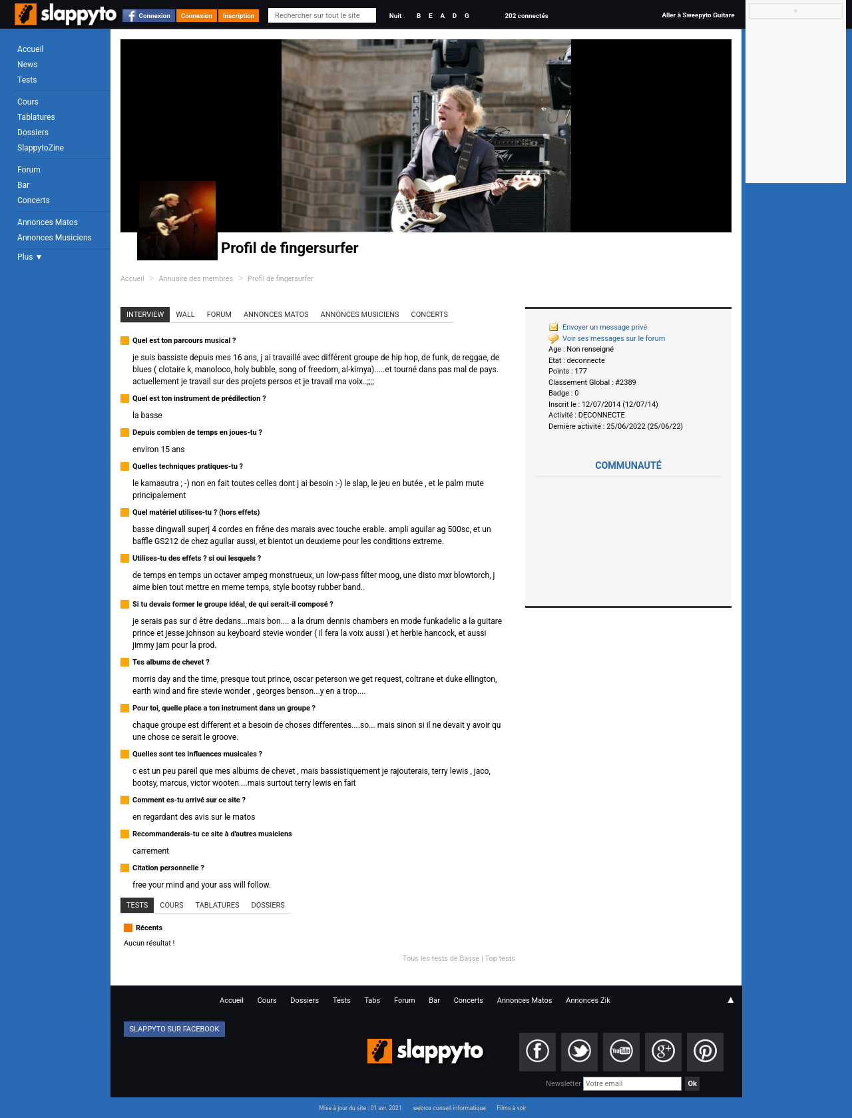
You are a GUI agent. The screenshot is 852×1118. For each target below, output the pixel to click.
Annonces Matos (47, 222)
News (27, 64)
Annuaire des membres (195, 278)
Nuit (395, 15)
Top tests (500, 958)
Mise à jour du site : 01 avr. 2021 (360, 1108)
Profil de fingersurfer (281, 278)
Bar (23, 185)
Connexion (154, 15)
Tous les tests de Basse (441, 958)
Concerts (33, 200)
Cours (28, 102)
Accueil (30, 49)
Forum (29, 169)
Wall (185, 314)
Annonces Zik (588, 1000)
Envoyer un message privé (597, 327)
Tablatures (36, 117)
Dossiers (33, 132)
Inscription (239, 15)
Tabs (372, 1000)
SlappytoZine (40, 147)
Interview (145, 314)
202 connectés (526, 15)
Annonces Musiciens (54, 237)
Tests (27, 80)
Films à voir (511, 1108)
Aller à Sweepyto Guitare (698, 15)
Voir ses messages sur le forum (606, 338)
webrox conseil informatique (449, 1108)
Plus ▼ (30, 257)
